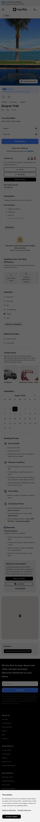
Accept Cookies (11, 817)
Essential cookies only (24, 810)
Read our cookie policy (9, 810)
